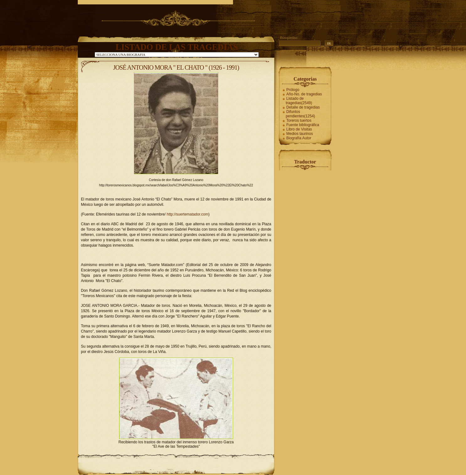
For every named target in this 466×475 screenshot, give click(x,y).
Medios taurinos (299, 133)
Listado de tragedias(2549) (299, 100)
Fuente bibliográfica (302, 125)
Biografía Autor (298, 138)
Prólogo (292, 90)
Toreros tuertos (298, 120)
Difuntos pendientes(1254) (300, 113)
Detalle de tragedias (303, 107)
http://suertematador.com (187, 214)
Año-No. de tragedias (304, 94)
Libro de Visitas (299, 129)
